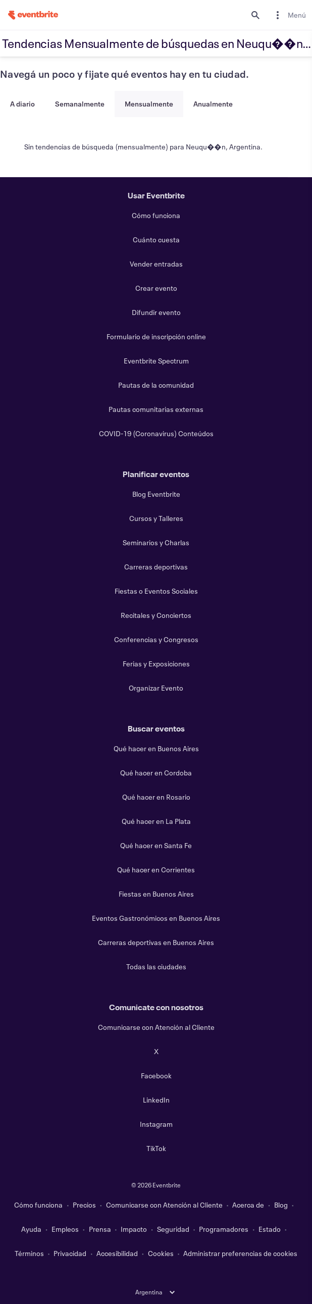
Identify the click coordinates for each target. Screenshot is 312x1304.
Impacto (134, 1229)
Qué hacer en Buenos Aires (156, 748)
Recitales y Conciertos (156, 615)
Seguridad (173, 1229)
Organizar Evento (156, 688)
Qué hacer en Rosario (156, 797)
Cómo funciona (156, 215)
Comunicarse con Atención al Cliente (156, 1027)
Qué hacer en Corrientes (156, 869)
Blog (281, 1205)
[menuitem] (289, 15)
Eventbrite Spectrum (156, 361)
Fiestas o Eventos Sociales (156, 591)
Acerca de (248, 1205)
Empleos (65, 1229)
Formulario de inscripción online (156, 336)
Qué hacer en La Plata (156, 821)
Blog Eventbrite (156, 494)
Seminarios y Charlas (156, 542)
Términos (29, 1253)
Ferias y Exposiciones (156, 663)
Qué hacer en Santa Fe (156, 845)
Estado (269, 1229)
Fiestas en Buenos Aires (156, 894)
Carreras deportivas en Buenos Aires (156, 942)
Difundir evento (156, 312)
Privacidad (70, 1253)
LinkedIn (156, 1100)
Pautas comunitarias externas (156, 409)
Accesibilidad (117, 1253)
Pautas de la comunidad (156, 385)
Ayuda (31, 1229)
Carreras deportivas (156, 566)
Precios (84, 1205)
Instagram (156, 1124)
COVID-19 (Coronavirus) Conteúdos (156, 433)
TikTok (156, 1148)
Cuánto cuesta (156, 239)
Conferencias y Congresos (156, 639)
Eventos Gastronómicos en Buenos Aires (156, 918)
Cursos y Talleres (156, 518)
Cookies (161, 1253)
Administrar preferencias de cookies (240, 1253)
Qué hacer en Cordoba (156, 772)
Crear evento (156, 288)
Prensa (100, 1229)
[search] (255, 15)
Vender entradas (156, 264)
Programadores (223, 1229)
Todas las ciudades (156, 966)
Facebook (156, 1075)
